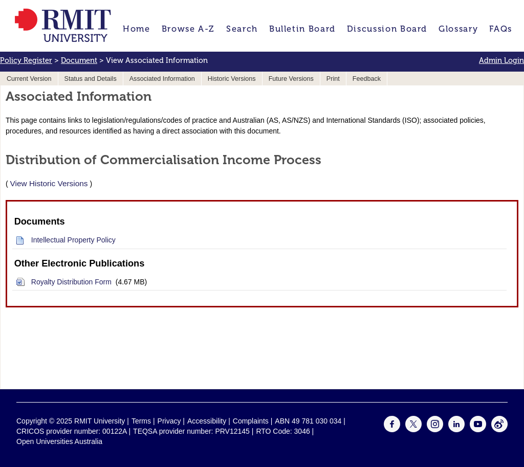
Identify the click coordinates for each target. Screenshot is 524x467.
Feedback (367, 78)
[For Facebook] (392, 430)
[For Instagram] (435, 430)
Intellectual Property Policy (73, 240)
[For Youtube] (478, 430)
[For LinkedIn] (456, 430)
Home (136, 29)
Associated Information (162, 78)
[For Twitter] (413, 430)
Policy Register (26, 60)
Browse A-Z (188, 29)
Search (242, 29)
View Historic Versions (49, 183)
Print (333, 78)
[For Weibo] (499, 430)
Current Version (29, 78)
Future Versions (291, 78)
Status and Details (90, 78)
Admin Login (501, 60)
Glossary (458, 29)
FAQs (500, 29)
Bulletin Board (302, 29)
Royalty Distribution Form (71, 282)
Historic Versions (232, 78)
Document (79, 60)
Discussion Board (387, 29)
